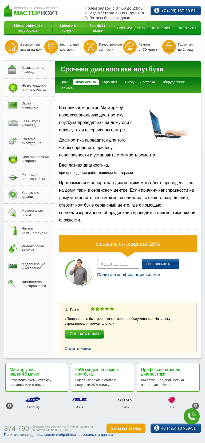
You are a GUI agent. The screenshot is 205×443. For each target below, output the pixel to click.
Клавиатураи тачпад (31, 123)
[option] (33, 402)
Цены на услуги (68, 28)
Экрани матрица (30, 105)
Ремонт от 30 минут (148, 46)
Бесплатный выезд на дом (31, 46)
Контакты (187, 28)
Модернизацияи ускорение (33, 266)
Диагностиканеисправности (34, 284)
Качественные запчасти (110, 46)
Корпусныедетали (30, 195)
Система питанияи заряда (36, 159)
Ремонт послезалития (33, 248)
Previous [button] (9, 405)
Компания (161, 28)
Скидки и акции (98, 28)
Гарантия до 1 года (185, 46)
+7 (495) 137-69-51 (178, 10)
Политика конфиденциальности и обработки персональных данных (58, 435)
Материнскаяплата (32, 212)
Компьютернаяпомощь (33, 70)
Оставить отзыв (84, 333)
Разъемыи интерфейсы (33, 177)
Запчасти (67, 88)
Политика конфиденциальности (128, 275)
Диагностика (86, 82)
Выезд (129, 82)
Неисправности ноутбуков (28, 28)
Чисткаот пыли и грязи (34, 230)
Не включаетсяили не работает (35, 87)
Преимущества (131, 28)
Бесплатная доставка (69, 46)
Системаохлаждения (31, 141)
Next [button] (195, 405)
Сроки (64, 82)
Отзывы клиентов (78, 349)
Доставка (147, 82)
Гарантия (109, 82)
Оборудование (173, 82)
